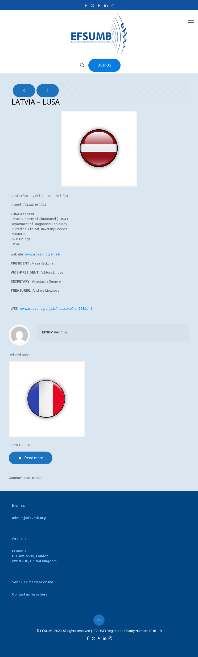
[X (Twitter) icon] (92, 5)
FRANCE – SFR (19, 445)
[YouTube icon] (99, 5)
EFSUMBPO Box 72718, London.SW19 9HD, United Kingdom (34, 556)
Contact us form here (30, 594)
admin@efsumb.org (29, 518)
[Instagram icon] (112, 5)
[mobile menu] (190, 20)
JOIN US (104, 65)
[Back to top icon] (99, 620)
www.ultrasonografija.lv (42, 254)
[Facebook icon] (86, 5)
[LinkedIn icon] (106, 5)
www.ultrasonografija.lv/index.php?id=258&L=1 (55, 309)
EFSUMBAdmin (54, 332)
